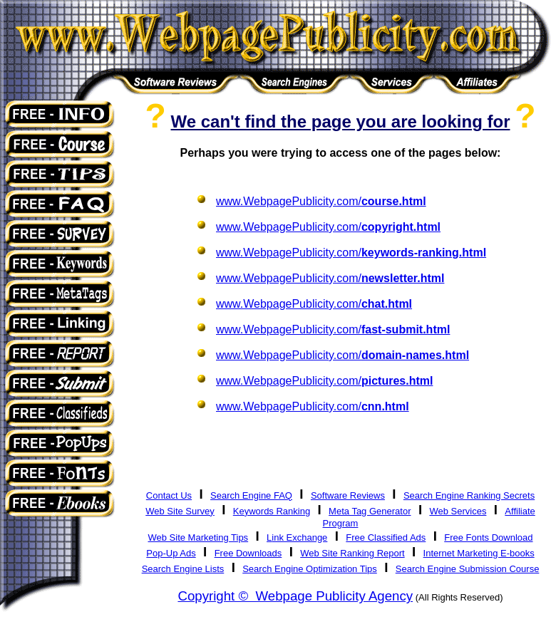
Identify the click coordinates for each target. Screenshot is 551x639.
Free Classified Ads (386, 537)
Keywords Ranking (271, 511)
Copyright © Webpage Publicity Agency (295, 595)
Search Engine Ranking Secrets (469, 495)
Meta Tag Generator (370, 511)
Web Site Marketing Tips (198, 537)
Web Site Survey (180, 511)
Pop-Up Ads (170, 553)
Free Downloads (248, 553)
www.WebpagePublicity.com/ (321, 201)
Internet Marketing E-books (479, 553)
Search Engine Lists (183, 568)
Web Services (457, 511)
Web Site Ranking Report (352, 553)
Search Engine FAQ (251, 495)
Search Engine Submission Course (468, 568)
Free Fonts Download (488, 537)
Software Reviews (348, 495)
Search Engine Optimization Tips (309, 568)
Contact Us (169, 495)
